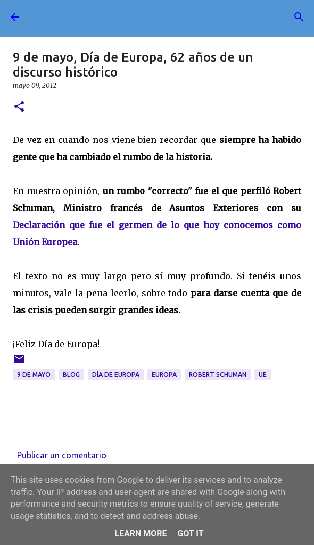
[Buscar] (299, 17)
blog (71, 374)
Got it (190, 534)
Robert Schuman (217, 374)
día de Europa (115, 374)
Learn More (140, 534)
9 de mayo (34, 374)
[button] (19, 107)
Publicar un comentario (61, 455)
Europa (164, 374)
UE (263, 374)
